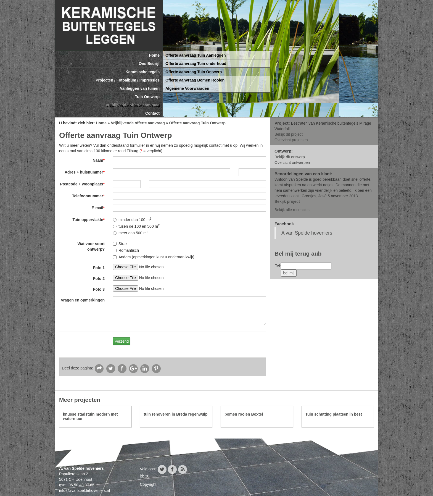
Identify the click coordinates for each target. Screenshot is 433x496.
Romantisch (126, 250)
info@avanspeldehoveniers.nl (84, 490)
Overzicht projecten (291, 140)
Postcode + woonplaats (82, 184)
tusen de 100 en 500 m (136, 226)
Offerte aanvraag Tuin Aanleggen (195, 55)
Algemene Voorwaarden (187, 88)
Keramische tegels (142, 72)
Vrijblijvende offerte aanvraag (133, 105)
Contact (152, 113)
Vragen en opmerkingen (83, 300)
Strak (120, 244)
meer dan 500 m (130, 232)
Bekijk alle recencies (292, 210)
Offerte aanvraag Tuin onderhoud (195, 63)
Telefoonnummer (88, 196)
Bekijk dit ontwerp (289, 157)
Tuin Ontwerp (147, 97)
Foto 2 (99, 278)
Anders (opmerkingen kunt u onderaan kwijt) (153, 257)
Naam (99, 160)
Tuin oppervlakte (89, 219)
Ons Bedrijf (149, 63)
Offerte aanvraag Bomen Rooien (195, 80)
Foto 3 (99, 289)
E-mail (98, 208)
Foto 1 (99, 268)
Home (154, 55)
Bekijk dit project (288, 134)
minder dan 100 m (132, 219)
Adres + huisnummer (85, 172)
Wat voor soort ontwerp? (91, 246)
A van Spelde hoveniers (306, 233)
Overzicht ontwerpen (292, 162)
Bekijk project (287, 201)
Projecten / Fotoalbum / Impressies (128, 80)
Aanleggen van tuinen (140, 88)
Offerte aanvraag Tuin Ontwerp (193, 72)
